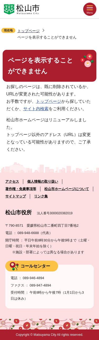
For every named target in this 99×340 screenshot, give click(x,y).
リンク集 (41, 196)
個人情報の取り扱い (42, 181)
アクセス (12, 181)
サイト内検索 (36, 108)
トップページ (28, 31)
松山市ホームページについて (66, 189)
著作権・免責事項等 (20, 189)
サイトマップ (15, 196)
